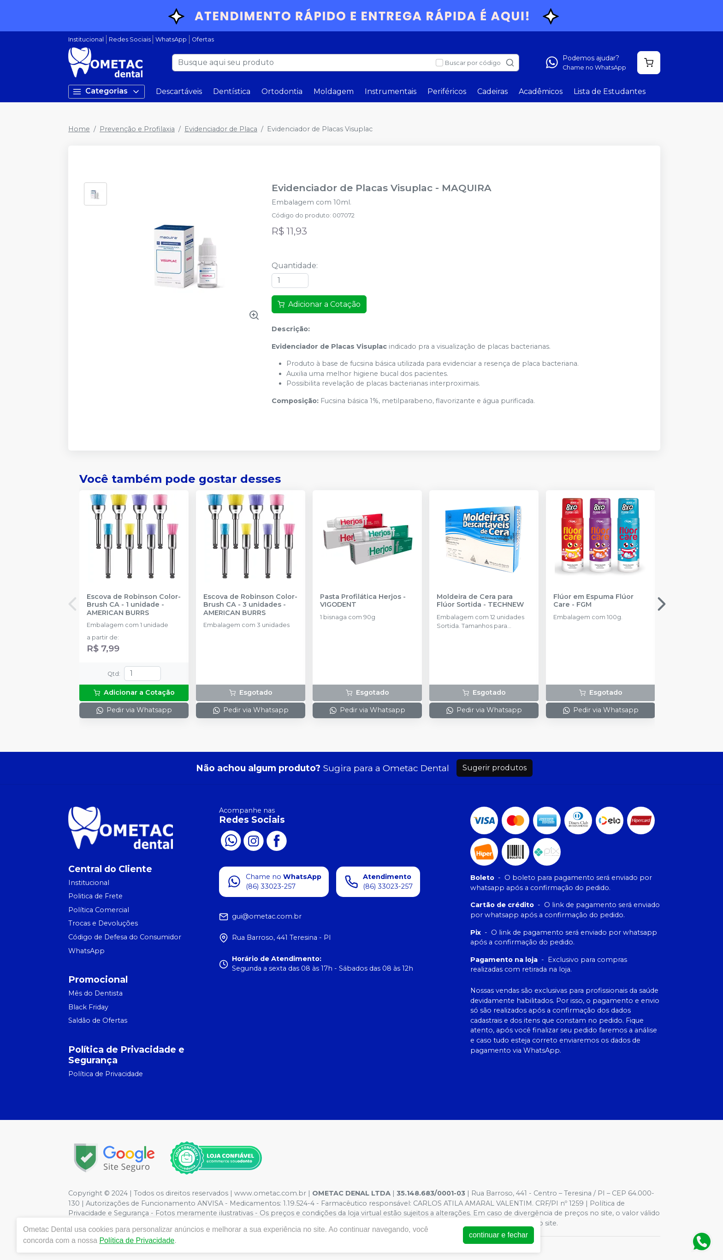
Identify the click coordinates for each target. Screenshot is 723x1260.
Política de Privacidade (105, 1074)
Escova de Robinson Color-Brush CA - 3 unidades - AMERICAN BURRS (250, 605)
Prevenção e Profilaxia (137, 129)
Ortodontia (281, 91)
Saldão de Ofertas (97, 1021)
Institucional (86, 39)
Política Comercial (98, 910)
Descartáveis (179, 91)
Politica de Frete (95, 896)
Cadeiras (492, 91)
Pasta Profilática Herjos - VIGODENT (363, 601)
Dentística (231, 91)
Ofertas (203, 39)
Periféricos (446, 91)
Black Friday (88, 1007)
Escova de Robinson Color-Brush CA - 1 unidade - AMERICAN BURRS (134, 605)
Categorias (106, 91)
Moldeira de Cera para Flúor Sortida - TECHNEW (480, 601)
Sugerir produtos (494, 767)
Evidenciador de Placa (220, 129)
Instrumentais (390, 91)
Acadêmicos (541, 91)
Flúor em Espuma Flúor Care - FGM (593, 601)
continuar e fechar (498, 1235)
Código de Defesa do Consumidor (124, 937)
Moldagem (334, 91)
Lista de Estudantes (610, 91)
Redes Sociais (130, 39)
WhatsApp (171, 39)
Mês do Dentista (95, 993)
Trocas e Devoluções (103, 924)
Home (79, 129)
